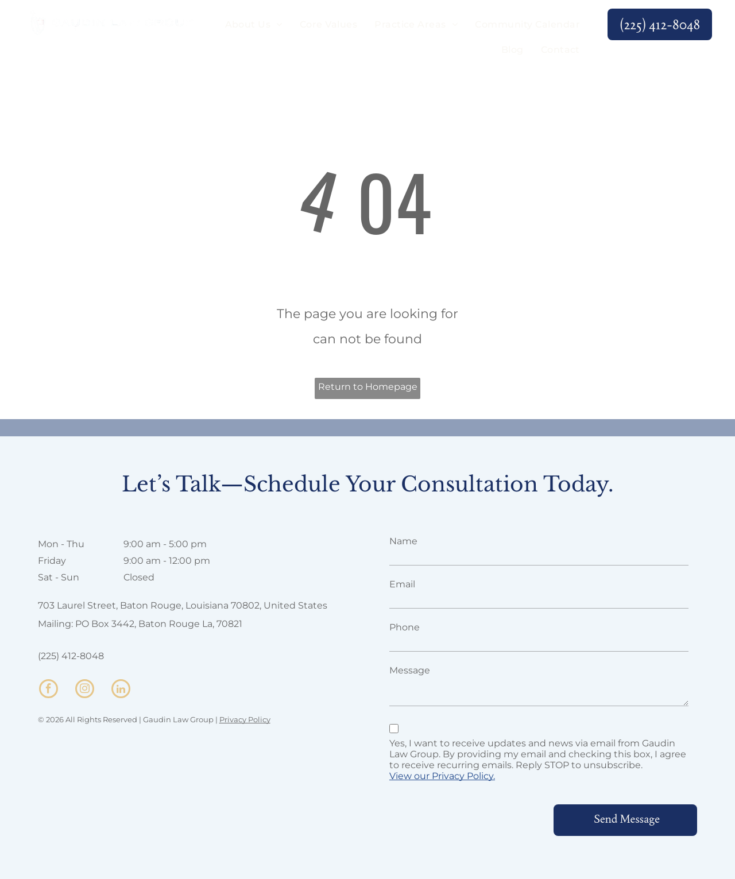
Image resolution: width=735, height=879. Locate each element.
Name (403, 541)
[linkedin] (120, 690)
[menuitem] (253, 25)
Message (409, 670)
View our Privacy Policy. (442, 775)
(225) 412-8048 (71, 655)
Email (402, 584)
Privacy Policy (244, 719)
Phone (404, 627)
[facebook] (48, 690)
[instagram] (84, 690)
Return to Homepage (367, 386)
